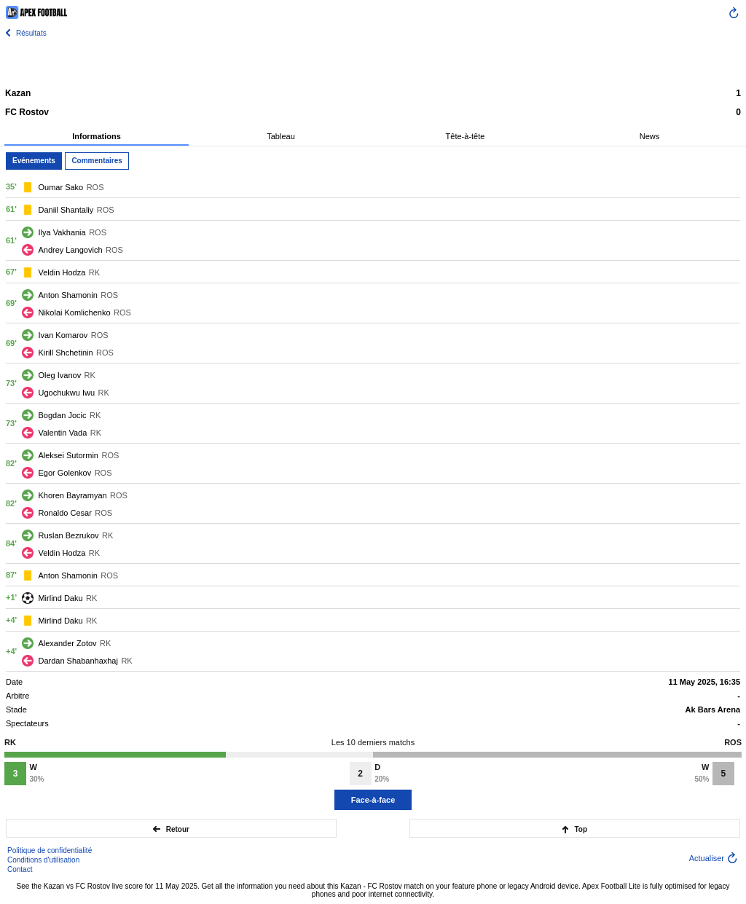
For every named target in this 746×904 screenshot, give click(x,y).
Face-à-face (373, 799)
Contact (19, 869)
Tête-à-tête (465, 136)
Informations (96, 136)
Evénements (33, 161)
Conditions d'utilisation (43, 860)
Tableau (281, 136)
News (650, 136)
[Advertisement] (373, 62)
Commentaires (96, 161)
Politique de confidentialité (49, 850)
